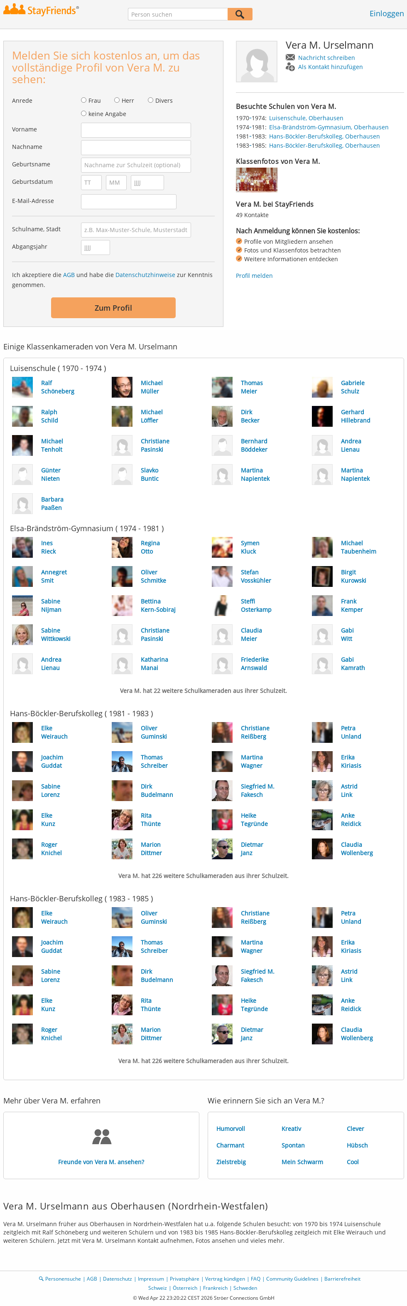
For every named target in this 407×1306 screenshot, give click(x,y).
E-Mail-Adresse (33, 201)
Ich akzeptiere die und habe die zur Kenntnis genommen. (112, 280)
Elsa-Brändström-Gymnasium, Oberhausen (329, 127)
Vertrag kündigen (225, 1278)
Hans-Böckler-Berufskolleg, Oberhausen (324, 136)
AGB (69, 275)
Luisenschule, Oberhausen (306, 118)
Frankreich (215, 1287)
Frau (94, 100)
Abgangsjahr (29, 246)
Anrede (22, 100)
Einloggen (387, 13)
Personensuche (63, 1278)
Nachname (27, 147)
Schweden (245, 1287)
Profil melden (254, 276)
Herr (128, 100)
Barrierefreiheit (342, 1278)
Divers (164, 100)
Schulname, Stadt (36, 229)
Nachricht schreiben (326, 58)
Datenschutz (117, 1278)
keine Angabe (107, 114)
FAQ (255, 1278)
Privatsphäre (184, 1278)
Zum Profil (113, 308)
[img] (256, 180)
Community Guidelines (292, 1278)
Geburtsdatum (32, 182)
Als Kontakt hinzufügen (330, 67)
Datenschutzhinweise (145, 275)
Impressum (151, 1278)
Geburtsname (31, 164)
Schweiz (157, 1287)
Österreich (185, 1287)
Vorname (24, 129)
